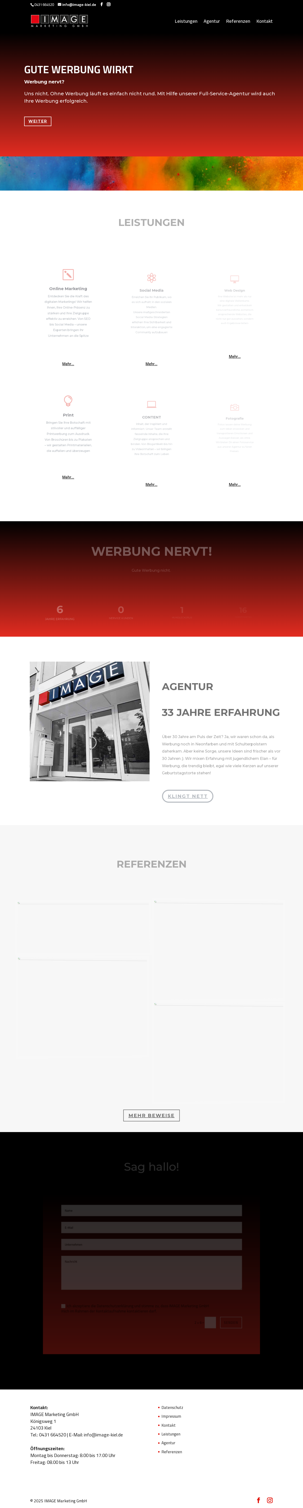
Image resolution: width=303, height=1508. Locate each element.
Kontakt (264, 22)
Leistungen (186, 22)
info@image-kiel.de (103, 1434)
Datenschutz (172, 1407)
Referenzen (238, 22)
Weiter (39, 117)
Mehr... (68, 364)
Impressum (171, 1416)
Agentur (212, 22)
